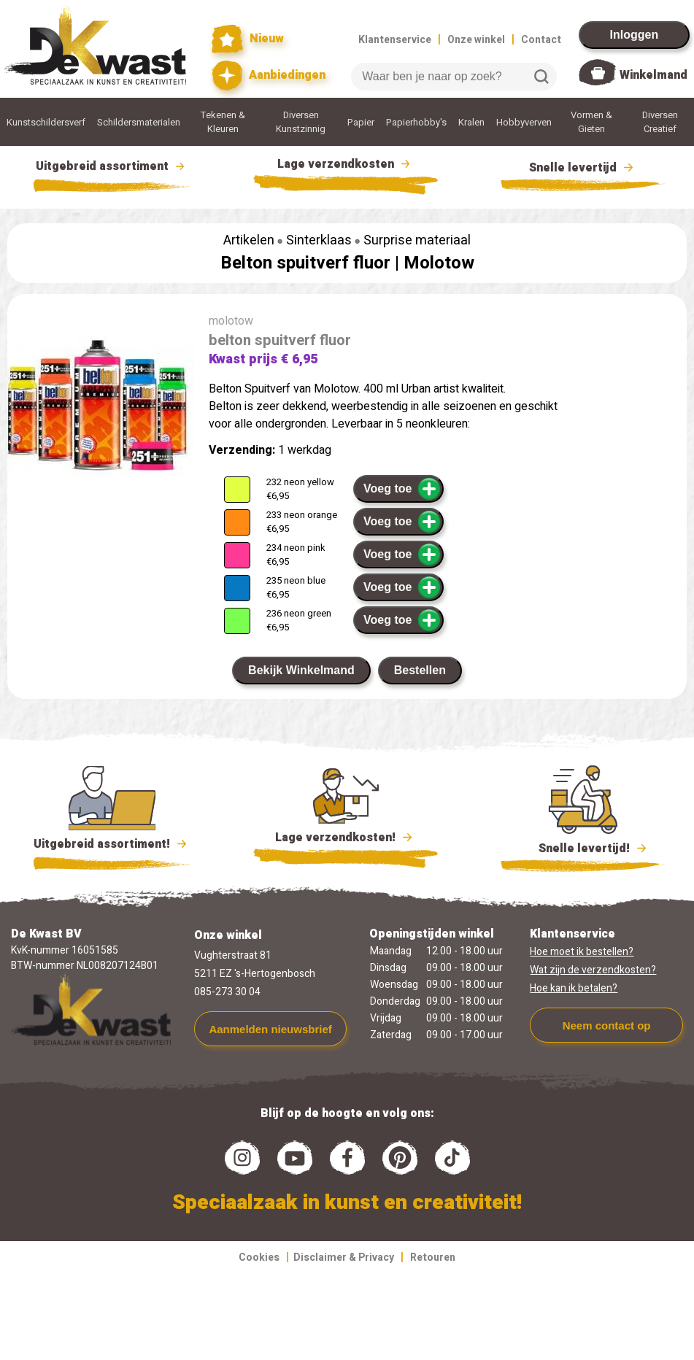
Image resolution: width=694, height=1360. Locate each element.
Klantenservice (394, 39)
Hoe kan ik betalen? (573, 988)
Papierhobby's (416, 122)
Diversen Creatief (660, 122)
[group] (100, 408)
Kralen (471, 122)
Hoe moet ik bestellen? (581, 951)
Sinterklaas (319, 240)
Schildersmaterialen (138, 122)
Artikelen (248, 240)
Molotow (439, 263)
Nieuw (248, 39)
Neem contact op (607, 1025)
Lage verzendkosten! (346, 839)
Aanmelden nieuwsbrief (270, 1029)
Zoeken (541, 76)
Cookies (259, 1257)
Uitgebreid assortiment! (112, 844)
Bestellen (420, 670)
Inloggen (634, 34)
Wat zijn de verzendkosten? (593, 970)
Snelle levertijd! (583, 847)
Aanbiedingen (269, 75)
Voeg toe (402, 488)
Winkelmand (653, 75)
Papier (360, 122)
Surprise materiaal (417, 240)
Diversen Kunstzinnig (300, 122)
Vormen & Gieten (591, 122)
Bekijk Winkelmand (301, 670)
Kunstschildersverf (46, 122)
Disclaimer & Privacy (343, 1257)
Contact (541, 39)
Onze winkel (476, 39)
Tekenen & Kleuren (223, 122)
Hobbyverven (524, 122)
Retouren (432, 1257)
